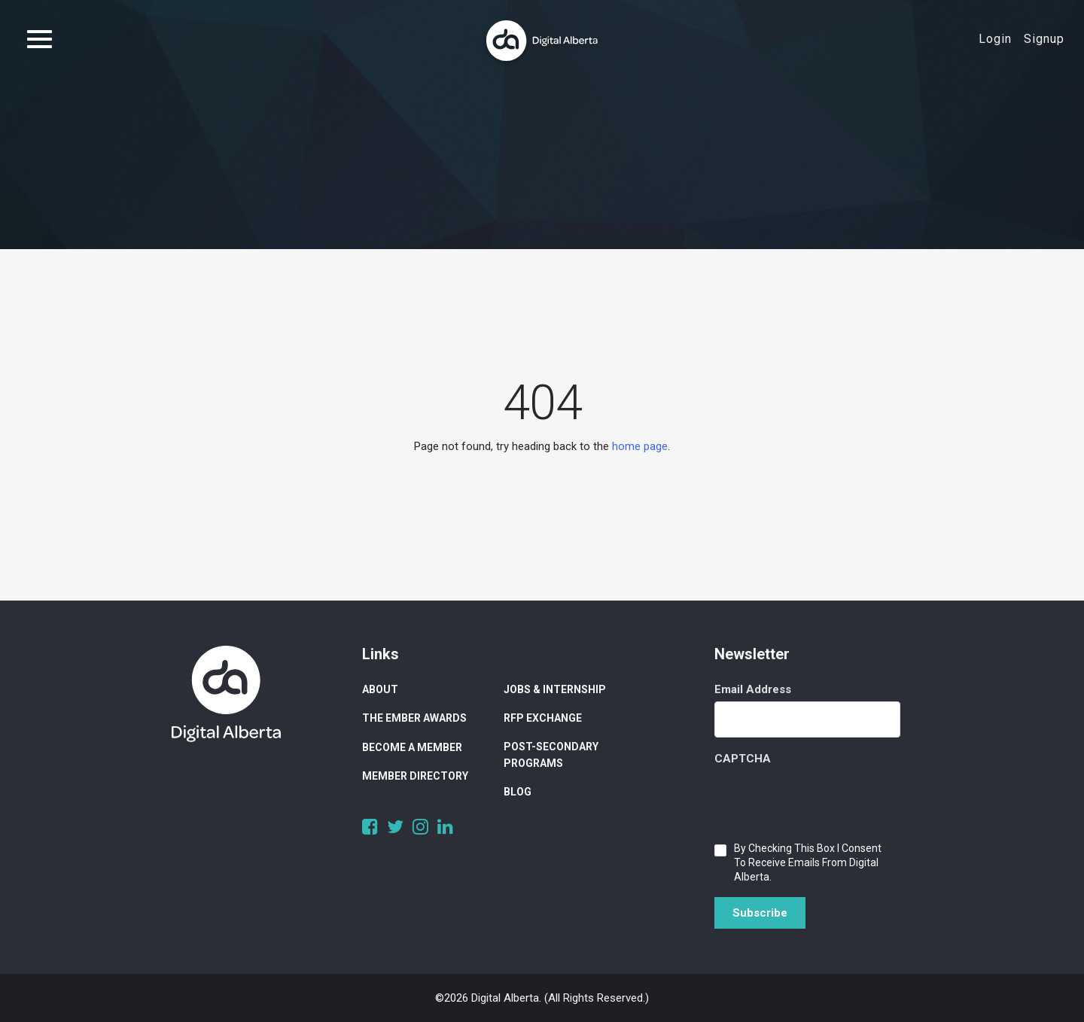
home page (640, 446)
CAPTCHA (742, 758)
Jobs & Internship (555, 689)
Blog (517, 792)
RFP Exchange (543, 718)
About (380, 689)
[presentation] (828, 800)
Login (995, 39)
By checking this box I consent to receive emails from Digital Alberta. (808, 862)
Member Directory (415, 776)
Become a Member (412, 747)
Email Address (752, 689)
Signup (1044, 39)
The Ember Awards (414, 718)
